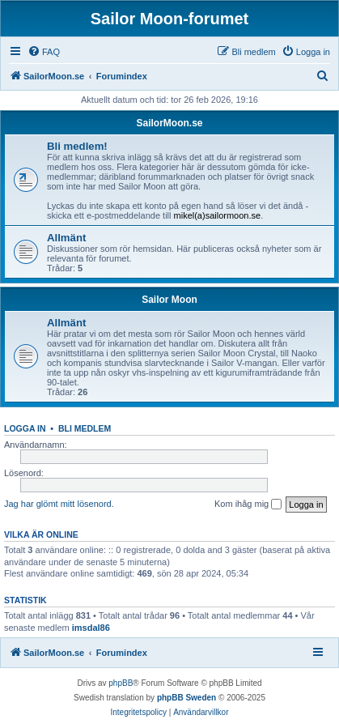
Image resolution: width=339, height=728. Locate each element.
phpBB (120, 683)
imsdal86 (91, 627)
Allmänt (66, 238)
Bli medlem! (77, 146)
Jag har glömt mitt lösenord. (59, 504)
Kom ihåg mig (248, 504)
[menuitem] (44, 52)
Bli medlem (84, 428)
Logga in (25, 428)
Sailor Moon (169, 299)
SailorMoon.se (169, 123)
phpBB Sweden (186, 697)
